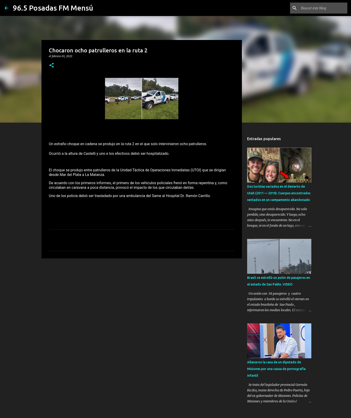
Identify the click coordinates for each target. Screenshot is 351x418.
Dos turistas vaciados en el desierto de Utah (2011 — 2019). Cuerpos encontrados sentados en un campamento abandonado (278, 193)
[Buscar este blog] (323, 8)
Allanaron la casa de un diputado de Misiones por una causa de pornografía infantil (276, 368)
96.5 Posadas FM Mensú (53, 8)
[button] (51, 65)
